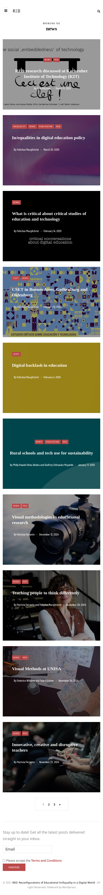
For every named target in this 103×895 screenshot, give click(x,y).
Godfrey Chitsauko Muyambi (59, 464)
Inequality (19, 126)
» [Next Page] (59, 804)
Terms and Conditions (46, 861)
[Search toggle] (97, 11)
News (48, 59)
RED (56, 59)
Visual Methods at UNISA (36, 668)
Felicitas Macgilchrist (28, 149)
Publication (46, 126)
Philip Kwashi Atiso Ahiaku (26, 464)
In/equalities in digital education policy (48, 137)
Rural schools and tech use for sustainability (51, 453)
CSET (16, 278)
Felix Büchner (44, 88)
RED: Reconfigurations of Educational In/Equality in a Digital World (53, 882)
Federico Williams (26, 680)
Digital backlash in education (39, 365)
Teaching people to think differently (45, 592)
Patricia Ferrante (26, 534)
